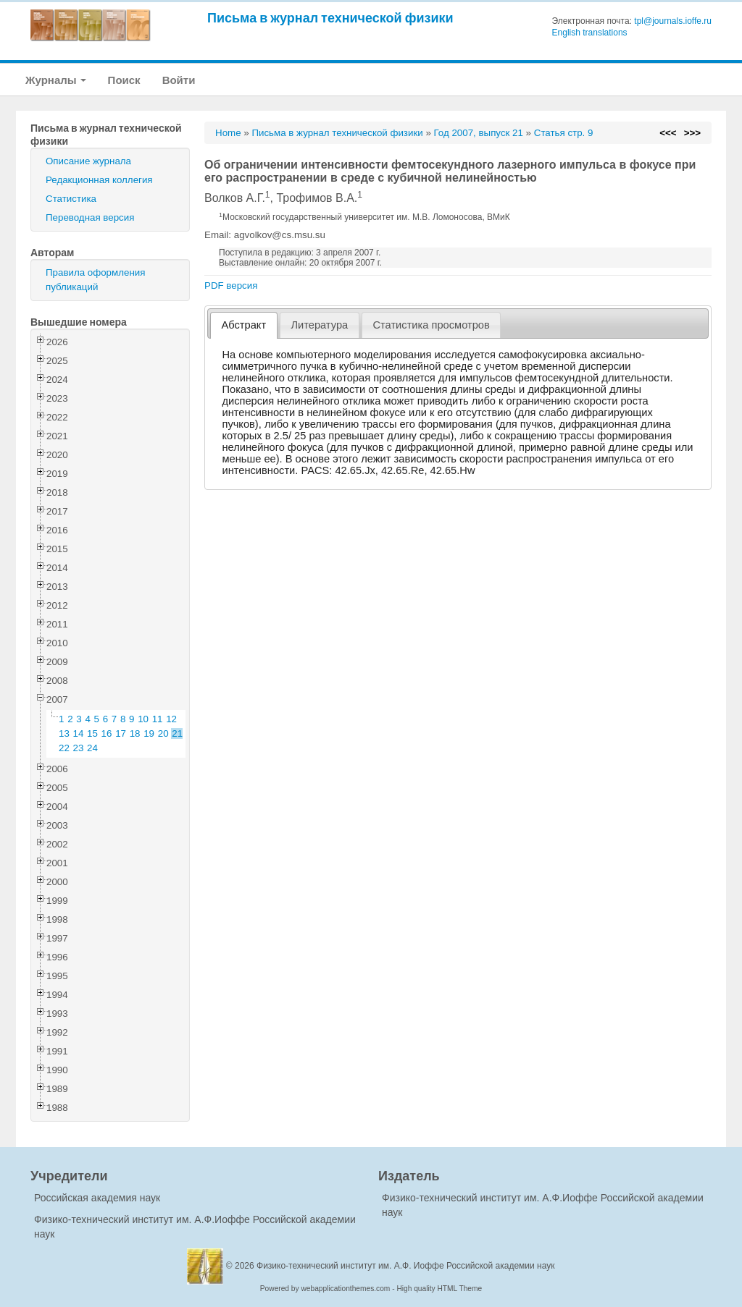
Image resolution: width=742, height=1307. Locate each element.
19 (148, 733)
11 (157, 719)
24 (92, 748)
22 (64, 748)
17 (120, 733)
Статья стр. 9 (563, 132)
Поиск (124, 80)
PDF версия (230, 285)
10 (143, 719)
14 (78, 733)
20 (163, 733)
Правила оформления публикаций (95, 279)
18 (135, 733)
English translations (590, 33)
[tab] (244, 325)
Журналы (55, 80)
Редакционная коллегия (99, 179)
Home (228, 132)
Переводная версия (90, 217)
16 (106, 733)
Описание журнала (88, 161)
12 (171, 719)
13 (64, 733)
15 (92, 733)
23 (78, 748)
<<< (667, 132)
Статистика (71, 198)
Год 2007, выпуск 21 (478, 132)
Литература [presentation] (319, 325)
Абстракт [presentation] (244, 325)
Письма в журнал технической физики (330, 17)
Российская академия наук (97, 1198)
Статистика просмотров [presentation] (430, 325)
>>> (692, 132)
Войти (179, 80)
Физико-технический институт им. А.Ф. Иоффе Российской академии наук (406, 1266)
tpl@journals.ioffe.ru (673, 21)
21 (177, 733)
